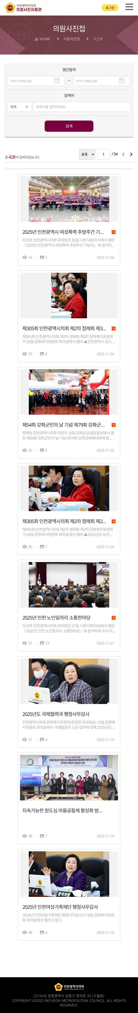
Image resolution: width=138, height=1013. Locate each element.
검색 (68, 126)
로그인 (110, 8)
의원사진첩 (72, 39)
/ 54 (108, 154)
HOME (45, 39)
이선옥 (98, 39)
